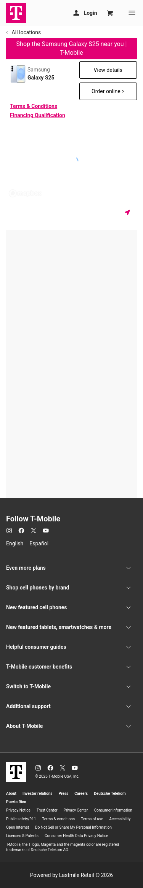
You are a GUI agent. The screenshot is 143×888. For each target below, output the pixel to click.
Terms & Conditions (33, 106)
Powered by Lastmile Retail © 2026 (71, 875)
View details (108, 70)
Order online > (108, 91)
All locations (25, 32)
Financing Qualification (37, 115)
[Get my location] (129, 212)
